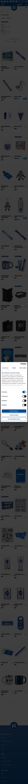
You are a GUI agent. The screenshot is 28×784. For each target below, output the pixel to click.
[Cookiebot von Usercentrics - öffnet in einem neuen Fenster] (20, 364)
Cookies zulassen (14, 411)
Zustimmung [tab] (5, 367)
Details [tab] (14, 367)
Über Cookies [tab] (23, 367)
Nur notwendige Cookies (14, 419)
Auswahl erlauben (13, 415)
